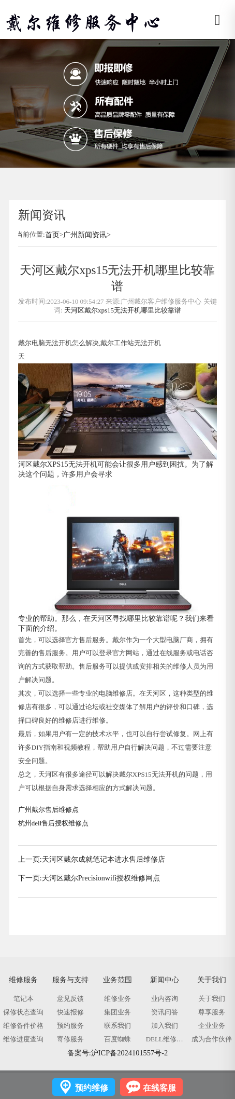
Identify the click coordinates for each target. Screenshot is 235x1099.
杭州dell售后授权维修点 (53, 823)
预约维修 (91, 1087)
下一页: (30, 878)
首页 (52, 234)
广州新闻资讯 (85, 234)
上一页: (30, 859)
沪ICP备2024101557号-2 (129, 1053)
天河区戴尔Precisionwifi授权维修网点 (101, 878)
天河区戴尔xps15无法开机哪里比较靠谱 (122, 310)
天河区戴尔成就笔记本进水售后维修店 (103, 859)
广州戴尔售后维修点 (48, 809)
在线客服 (159, 1087)
